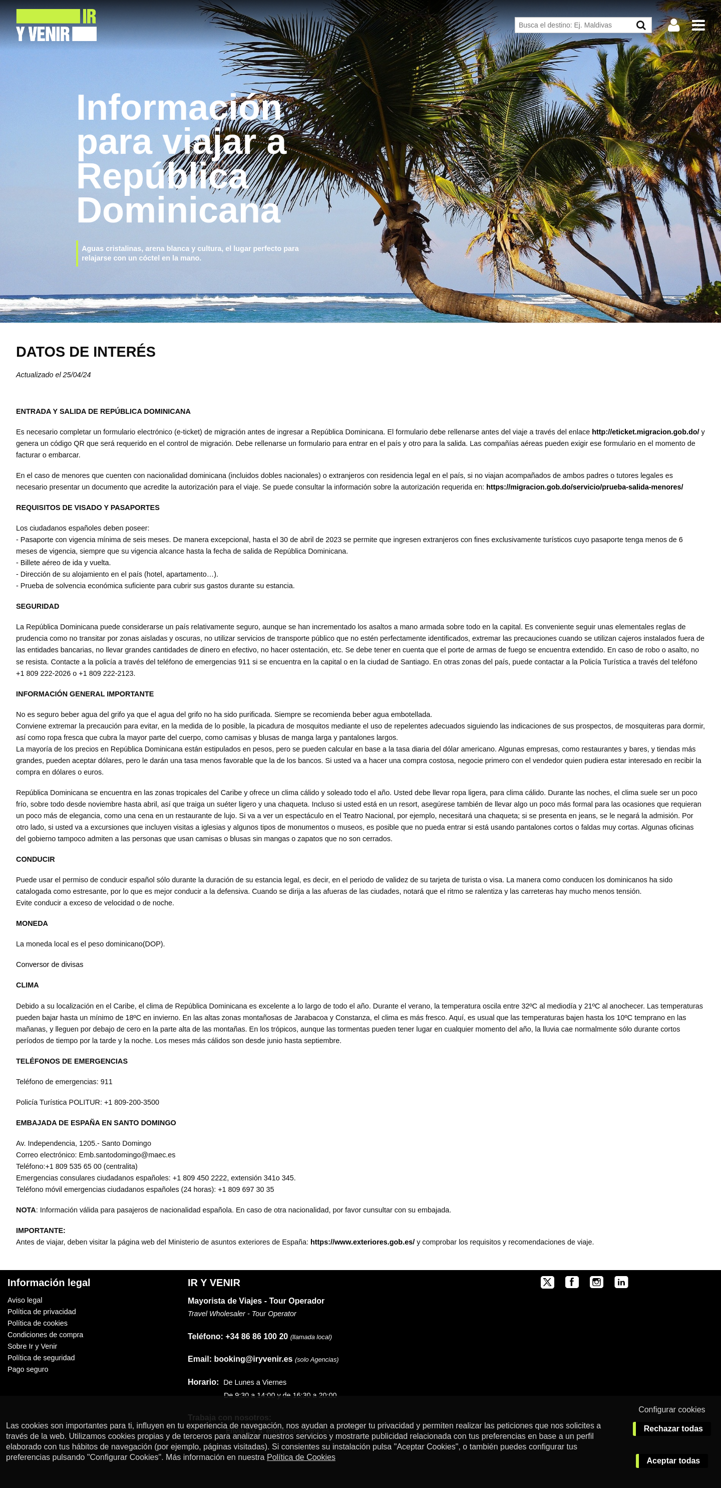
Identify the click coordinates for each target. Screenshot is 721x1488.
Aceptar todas (673, 1460)
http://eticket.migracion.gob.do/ (645, 432)
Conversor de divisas (50, 964)
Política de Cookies (301, 1457)
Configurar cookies (671, 1409)
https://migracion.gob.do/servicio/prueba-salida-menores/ (584, 487)
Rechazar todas (673, 1428)
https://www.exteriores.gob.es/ (362, 1242)
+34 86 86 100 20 (256, 1336)
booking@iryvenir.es (240, 1359)
